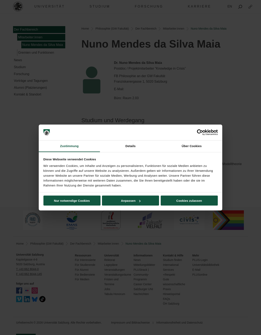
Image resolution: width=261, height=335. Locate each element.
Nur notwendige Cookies (72, 200)
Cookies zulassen (189, 200)
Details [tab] (130, 146)
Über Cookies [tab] (192, 146)
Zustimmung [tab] (69, 146)
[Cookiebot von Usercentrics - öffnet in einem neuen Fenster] (200, 132)
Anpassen (130, 200)
